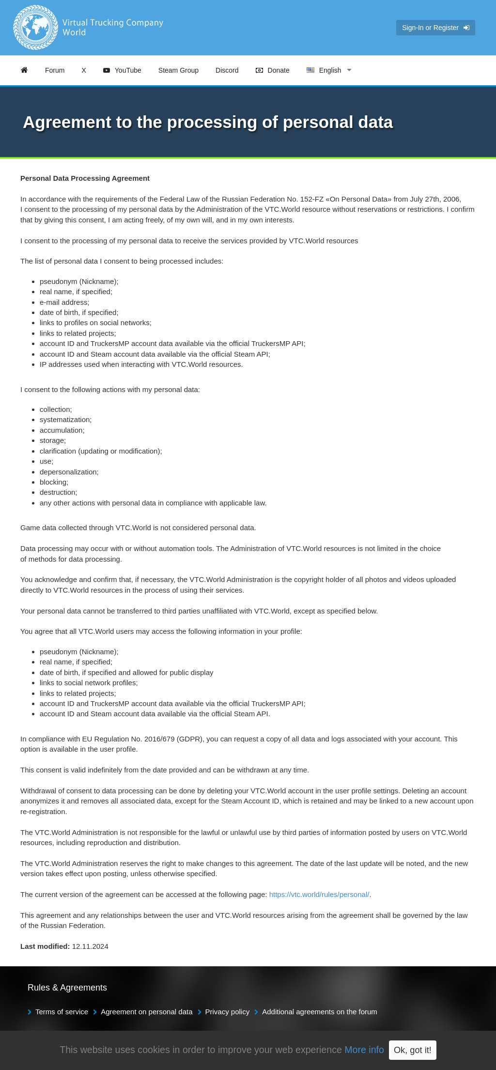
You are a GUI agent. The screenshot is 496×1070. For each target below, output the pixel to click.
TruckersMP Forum (446, 1054)
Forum (54, 70)
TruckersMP (328, 1054)
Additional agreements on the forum (319, 1011)
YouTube (122, 70)
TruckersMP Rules (382, 1054)
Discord (227, 70)
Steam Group (178, 70)
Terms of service (61, 1011)
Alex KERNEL (101, 1054)
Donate (273, 70)
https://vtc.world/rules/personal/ (319, 894)
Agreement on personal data (146, 1011)
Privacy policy (227, 1011)
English (324, 70)
